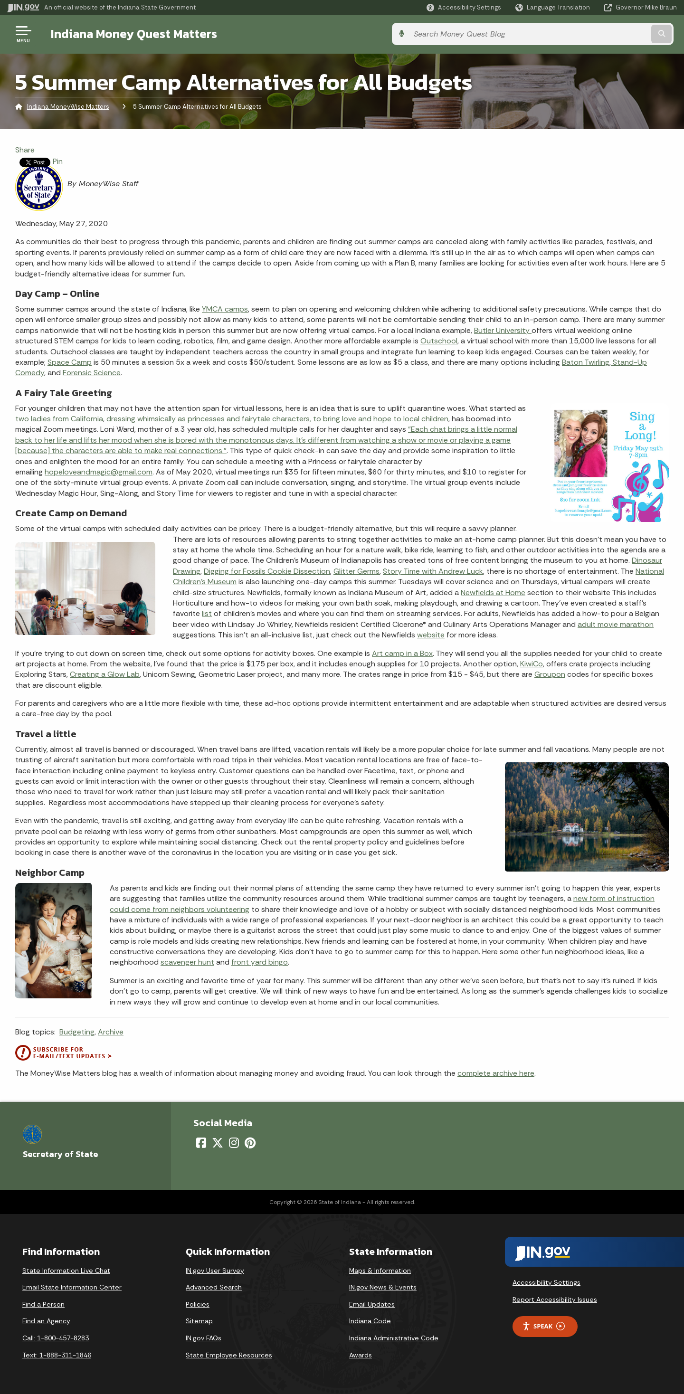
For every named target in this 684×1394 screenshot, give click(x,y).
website (431, 635)
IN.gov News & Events (383, 1287)
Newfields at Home (493, 592)
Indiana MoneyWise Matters (68, 107)
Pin (58, 161)
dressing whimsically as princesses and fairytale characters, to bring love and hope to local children (277, 419)
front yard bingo (259, 962)
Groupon (549, 674)
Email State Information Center (72, 1287)
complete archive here (495, 1073)
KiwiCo (531, 664)
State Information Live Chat (66, 1270)
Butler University (503, 330)
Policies (197, 1304)
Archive (111, 1032)
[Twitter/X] (217, 1142)
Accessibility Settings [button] (546, 1282)
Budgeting (77, 1032)
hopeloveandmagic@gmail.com (98, 472)
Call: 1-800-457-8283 (55, 1338)
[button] (464, 7)
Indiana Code (370, 1321)
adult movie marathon (616, 624)
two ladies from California (59, 419)
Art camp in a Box (402, 653)
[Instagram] (234, 1142)
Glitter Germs (356, 571)
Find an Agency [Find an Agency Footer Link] (46, 1321)
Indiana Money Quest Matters (131, 34)
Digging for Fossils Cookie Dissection (267, 571)
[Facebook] (201, 1142)
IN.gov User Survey (215, 1270)
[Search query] (599, 34)
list (207, 613)
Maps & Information (380, 1270)
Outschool (438, 341)
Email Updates (372, 1304)
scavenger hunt (187, 962)
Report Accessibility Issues (555, 1299)
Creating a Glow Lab (105, 674)
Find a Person (43, 1304)
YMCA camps (225, 309)
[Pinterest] (250, 1142)
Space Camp (70, 362)
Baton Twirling (585, 362)
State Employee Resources (229, 1355)
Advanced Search (214, 1287)
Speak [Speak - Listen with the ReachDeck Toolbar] (543, 1326)
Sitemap (199, 1321)
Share (25, 150)
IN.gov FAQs (203, 1338)
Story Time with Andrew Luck (433, 571)
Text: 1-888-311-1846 (56, 1355)
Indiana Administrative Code (393, 1338)
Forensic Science (92, 373)
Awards (360, 1355)
